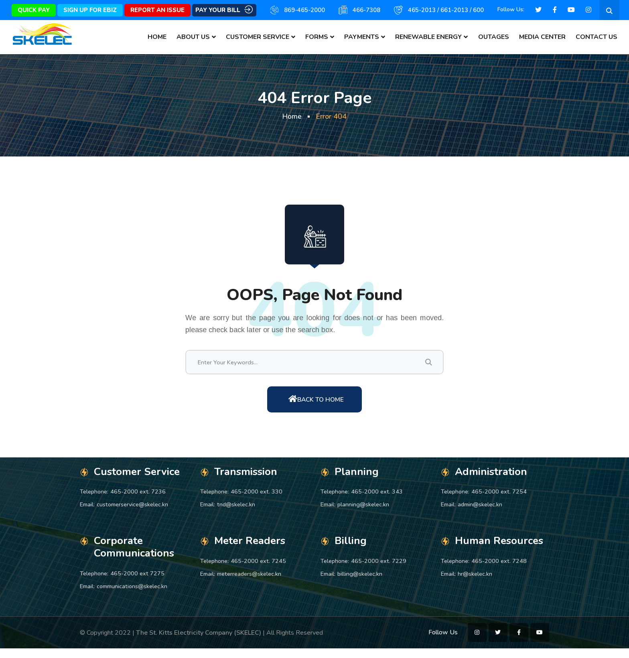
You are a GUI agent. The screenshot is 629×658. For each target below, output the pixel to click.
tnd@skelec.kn (236, 514)
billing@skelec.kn (359, 583)
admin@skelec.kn (480, 514)
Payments (361, 36)
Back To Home (316, 407)
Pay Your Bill (224, 10)
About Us (193, 36)
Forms (316, 36)
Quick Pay (34, 10)
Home (157, 36)
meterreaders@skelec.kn (249, 583)
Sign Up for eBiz (90, 10)
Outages (493, 36)
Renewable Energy (428, 36)
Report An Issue (157, 10)
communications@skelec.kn (132, 595)
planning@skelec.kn (363, 514)
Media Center (542, 36)
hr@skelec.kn (475, 583)
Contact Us (596, 36)
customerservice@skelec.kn (132, 514)
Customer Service (257, 36)
